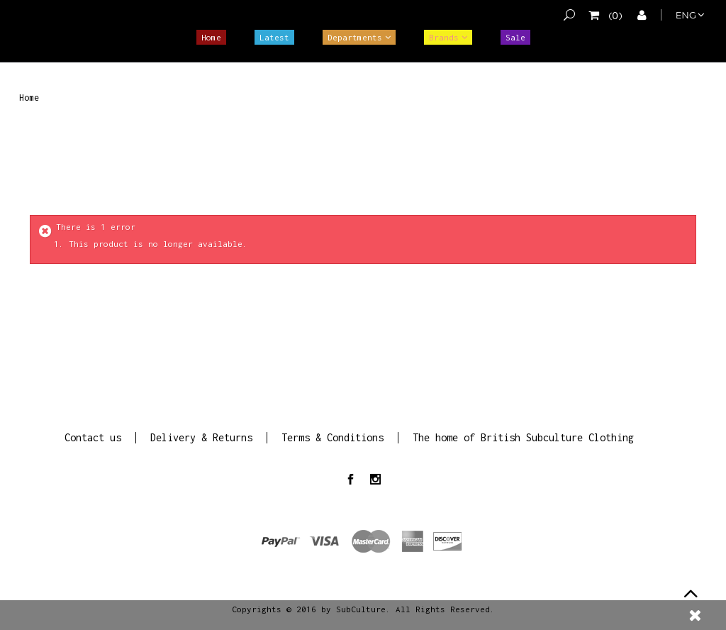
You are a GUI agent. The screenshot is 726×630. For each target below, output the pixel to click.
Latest (274, 37)
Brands (444, 37)
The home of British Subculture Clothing (523, 437)
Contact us (93, 437)
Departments (355, 37)
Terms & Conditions (332, 437)
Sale (515, 37)
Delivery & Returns (201, 437)
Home (211, 37)
